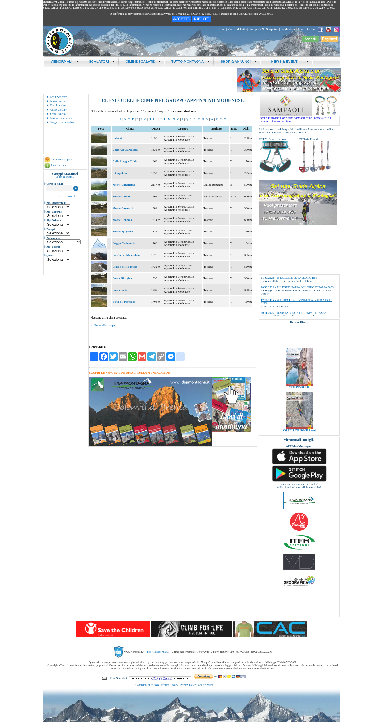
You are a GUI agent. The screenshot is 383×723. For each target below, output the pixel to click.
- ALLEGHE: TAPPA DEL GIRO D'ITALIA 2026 (297, 287)
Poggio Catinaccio (124, 243)
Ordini (311, 29)
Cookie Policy (205, 684)
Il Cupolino (120, 173)
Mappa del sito (236, 29)
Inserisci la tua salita (61, 118)
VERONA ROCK (299, 394)
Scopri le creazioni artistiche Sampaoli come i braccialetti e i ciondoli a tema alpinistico (300, 117)
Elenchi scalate (58, 105)
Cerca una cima (58, 113)
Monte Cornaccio (123, 208)
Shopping (272, 29)
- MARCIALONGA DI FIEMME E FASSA (294, 312)
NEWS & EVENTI (287, 62)
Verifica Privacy (169, 684)
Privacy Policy (188, 684)
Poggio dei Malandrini (126, 254)
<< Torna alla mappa (103, 325)
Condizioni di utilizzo (147, 684)
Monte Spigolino (123, 231)
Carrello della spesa (61, 159)
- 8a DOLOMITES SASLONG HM (289, 277)
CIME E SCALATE (143, 62)
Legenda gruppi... (65, 176)
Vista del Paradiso (124, 301)
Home (221, 29)
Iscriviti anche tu (59, 101)
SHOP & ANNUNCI (238, 62)
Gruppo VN (256, 29)
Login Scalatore (58, 96)
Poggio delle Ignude (125, 266)
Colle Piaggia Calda (125, 161)
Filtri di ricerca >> (65, 195)
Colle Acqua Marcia (125, 149)
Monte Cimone (122, 196)
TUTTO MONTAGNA (190, 62)
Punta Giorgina (122, 278)
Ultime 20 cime (58, 109)
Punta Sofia (120, 289)
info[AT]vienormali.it (157, 651)
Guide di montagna (293, 29)
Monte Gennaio (122, 219)
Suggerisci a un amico (62, 122)
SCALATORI (102, 62)
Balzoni (117, 137)
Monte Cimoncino (124, 184)
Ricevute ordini (59, 165)
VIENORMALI (64, 62)
